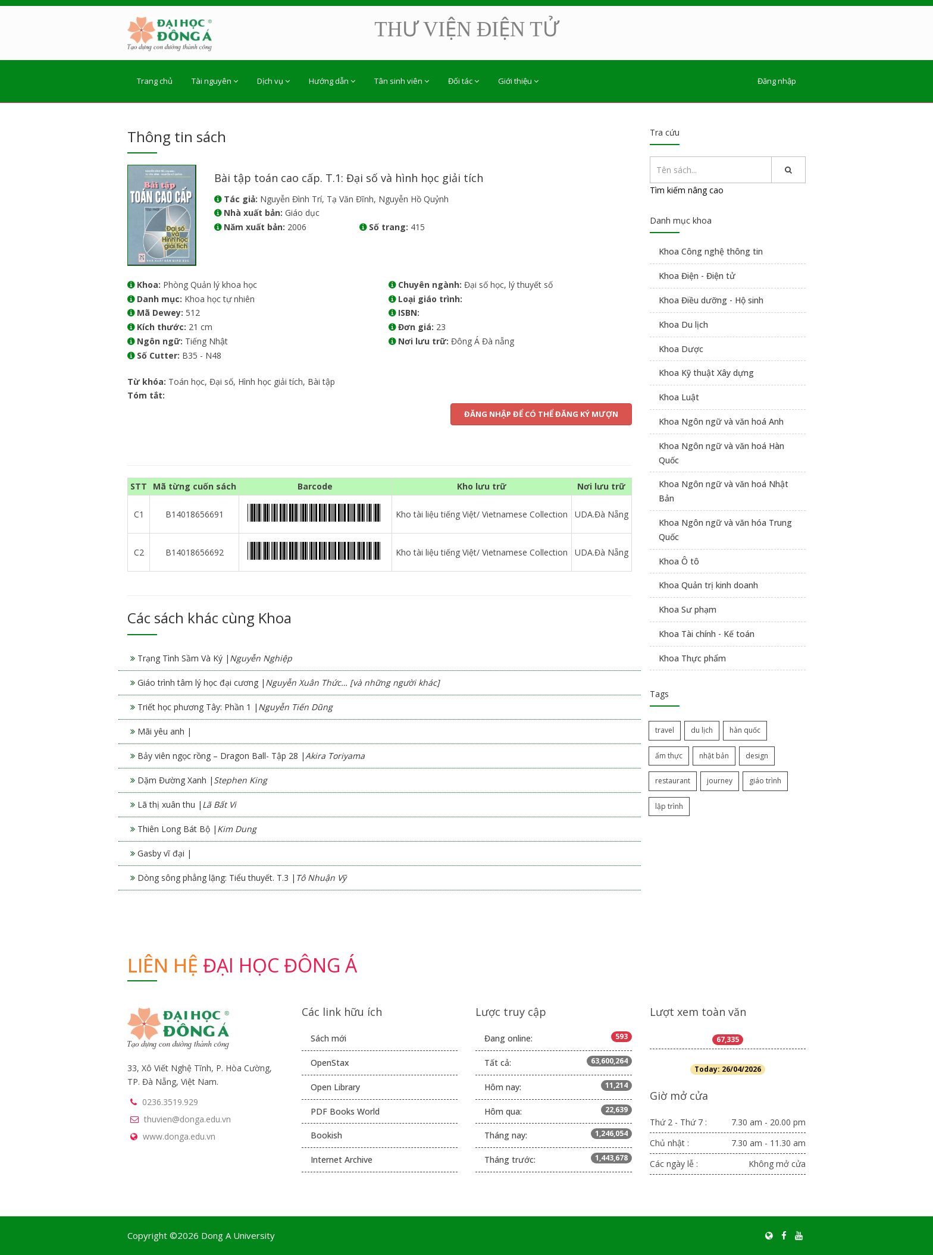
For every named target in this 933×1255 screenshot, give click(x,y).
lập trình (669, 806)
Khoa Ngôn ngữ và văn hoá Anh (721, 421)
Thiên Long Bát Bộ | (196, 828)
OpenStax (330, 1062)
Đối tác (463, 81)
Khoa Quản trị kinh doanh (708, 585)
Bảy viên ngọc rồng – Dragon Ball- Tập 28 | (251, 755)
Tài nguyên (215, 81)
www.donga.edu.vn (179, 1136)
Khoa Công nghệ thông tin (711, 251)
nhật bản (714, 756)
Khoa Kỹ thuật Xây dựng (706, 372)
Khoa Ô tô (679, 561)
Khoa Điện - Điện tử (697, 275)
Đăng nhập (776, 81)
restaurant (672, 781)
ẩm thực (668, 756)
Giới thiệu (518, 81)
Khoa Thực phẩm (692, 658)
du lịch (702, 730)
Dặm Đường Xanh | (202, 780)
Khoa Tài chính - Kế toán (706, 633)
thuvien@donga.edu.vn (187, 1119)
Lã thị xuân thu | (186, 804)
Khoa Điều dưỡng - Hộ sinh (711, 300)
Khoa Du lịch (683, 324)
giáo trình (765, 781)
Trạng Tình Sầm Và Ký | (214, 658)
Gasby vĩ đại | (164, 853)
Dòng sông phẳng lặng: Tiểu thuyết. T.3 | (241, 877)
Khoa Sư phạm (687, 609)
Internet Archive (341, 1159)
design (757, 756)
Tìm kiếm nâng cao (687, 190)
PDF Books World (345, 1111)
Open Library (335, 1087)
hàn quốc (745, 730)
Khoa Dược (681, 348)
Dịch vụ (273, 81)
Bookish (326, 1135)
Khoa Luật (679, 397)
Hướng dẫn (332, 81)
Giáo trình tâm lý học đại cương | (288, 682)
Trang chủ (155, 81)
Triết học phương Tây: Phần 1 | (235, 707)
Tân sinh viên (401, 81)
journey (719, 781)
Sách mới (328, 1038)
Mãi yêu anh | (164, 731)
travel (664, 730)
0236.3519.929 (170, 1101)
